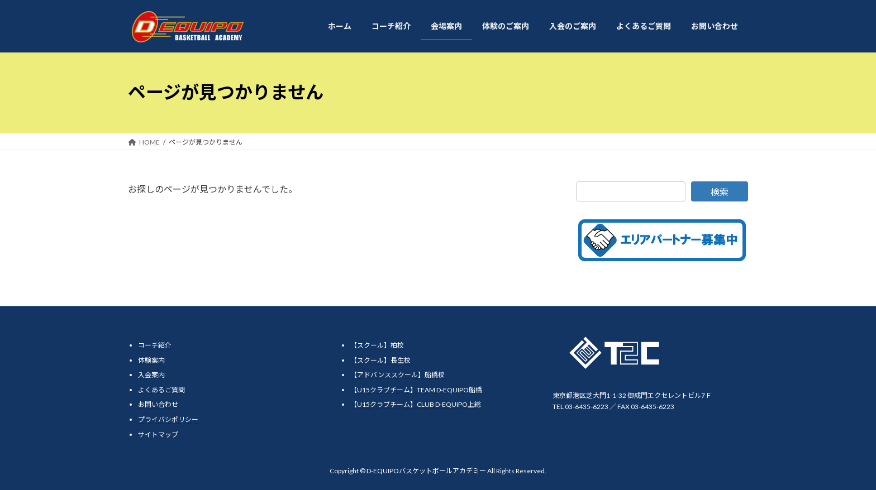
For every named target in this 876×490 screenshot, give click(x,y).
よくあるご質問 (161, 389)
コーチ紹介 (155, 345)
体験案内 (151, 360)
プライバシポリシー (168, 419)
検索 (720, 191)
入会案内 (151, 375)
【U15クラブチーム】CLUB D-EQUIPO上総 (415, 404)
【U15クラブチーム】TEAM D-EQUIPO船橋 (416, 389)
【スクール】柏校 (377, 345)
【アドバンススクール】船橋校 (397, 375)
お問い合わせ (158, 404)
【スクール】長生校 (380, 360)
